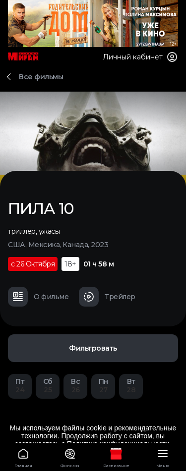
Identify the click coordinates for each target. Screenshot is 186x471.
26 (75, 385)
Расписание (116, 456)
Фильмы (70, 456)
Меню (162, 456)
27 (103, 385)
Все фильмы (41, 76)
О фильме (38, 297)
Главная (23, 456)
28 (131, 385)
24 (20, 385)
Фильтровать (93, 348)
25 (48, 385)
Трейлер (107, 297)
